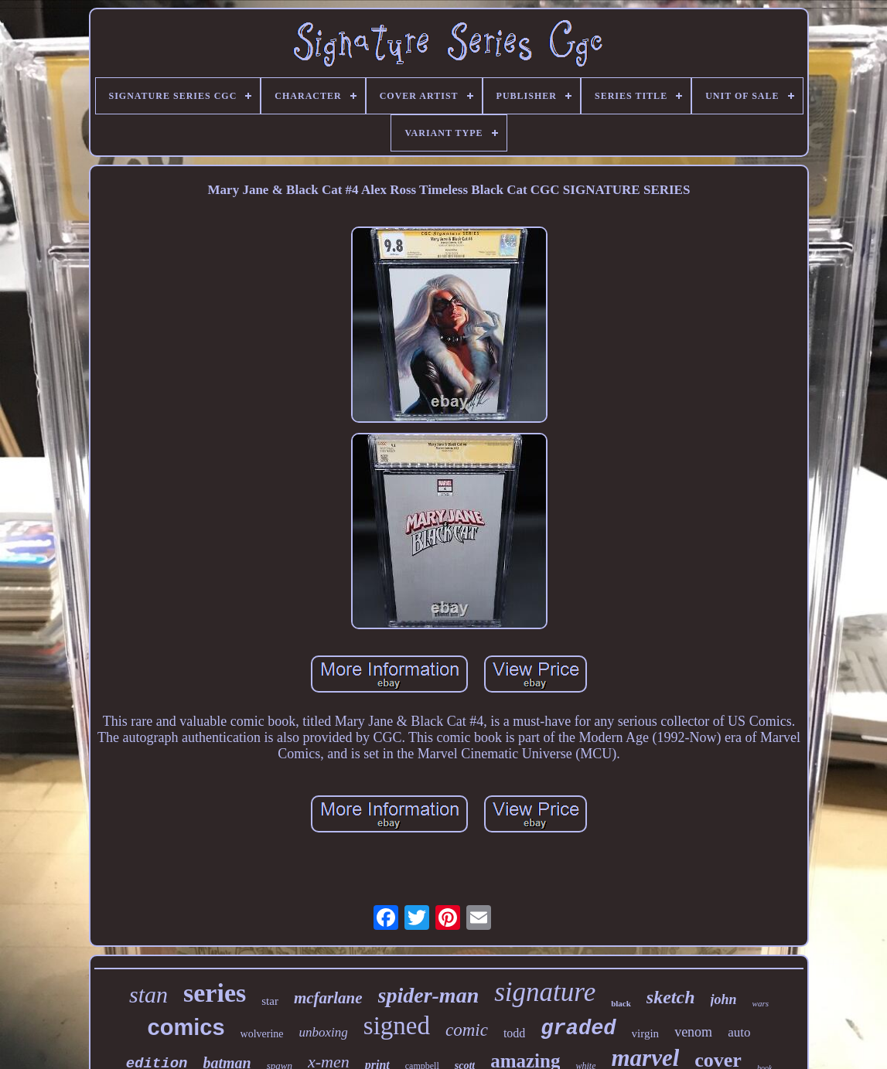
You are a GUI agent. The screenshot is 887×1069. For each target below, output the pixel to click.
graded (578, 1028)
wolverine (262, 1034)
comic (466, 1030)
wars (760, 1003)
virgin (646, 1033)
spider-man (428, 995)
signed (396, 1026)
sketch (670, 997)
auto (739, 1032)
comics (186, 1027)
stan (148, 994)
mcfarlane (328, 998)
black (621, 1003)
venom (693, 1032)
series (214, 993)
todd (514, 1033)
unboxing (323, 1032)
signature (544, 992)
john (724, 999)
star (269, 1001)
